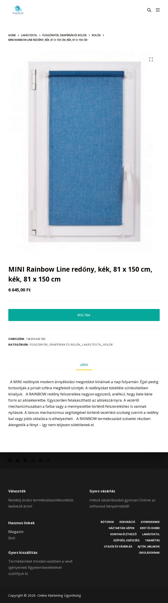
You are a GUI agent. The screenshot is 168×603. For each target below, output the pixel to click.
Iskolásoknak (149, 553)
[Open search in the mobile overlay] (149, 10)
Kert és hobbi (150, 528)
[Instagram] (25, 460)
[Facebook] (10, 460)
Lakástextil (91, 344)
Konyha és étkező (123, 534)
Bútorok (107, 522)
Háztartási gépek (122, 528)
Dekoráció (127, 522)
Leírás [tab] (84, 365)
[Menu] (158, 10)
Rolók (108, 344)
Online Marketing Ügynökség (59, 595)
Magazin (15, 531)
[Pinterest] (33, 460)
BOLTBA (84, 315)
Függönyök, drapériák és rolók (55, 344)
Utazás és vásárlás (118, 546)
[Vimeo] (48, 460)
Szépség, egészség (126, 540)
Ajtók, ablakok (149, 546)
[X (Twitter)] (17, 460)
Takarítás (152, 540)
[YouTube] (40, 460)
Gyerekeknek (150, 522)
